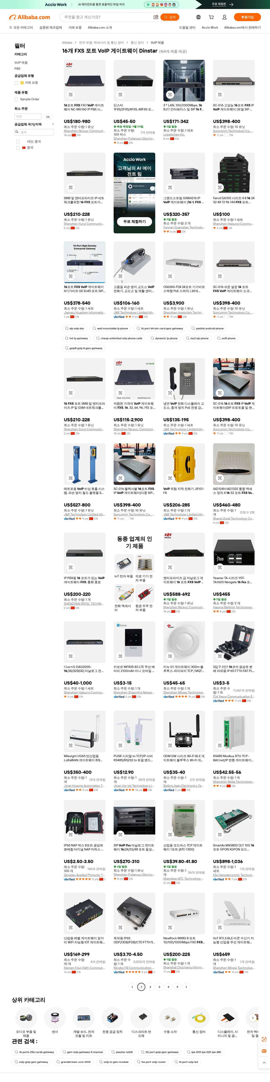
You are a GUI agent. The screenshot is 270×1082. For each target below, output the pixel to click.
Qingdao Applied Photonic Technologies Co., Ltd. (85, 875)
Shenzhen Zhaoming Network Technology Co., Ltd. (134, 692)
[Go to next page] (186, 987)
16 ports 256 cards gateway (34, 1052)
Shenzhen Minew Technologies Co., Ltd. (184, 692)
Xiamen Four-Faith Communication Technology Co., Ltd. (85, 968)
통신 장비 (137, 42)
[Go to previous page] (132, 987)
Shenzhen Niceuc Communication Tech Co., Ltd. (85, 131)
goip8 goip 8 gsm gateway (83, 348)
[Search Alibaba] (107, 17)
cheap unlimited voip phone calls (119, 338)
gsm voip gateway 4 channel (83, 1052)
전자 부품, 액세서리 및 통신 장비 (101, 42)
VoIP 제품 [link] (157, 42)
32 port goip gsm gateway (159, 1052)
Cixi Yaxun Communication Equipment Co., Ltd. (234, 696)
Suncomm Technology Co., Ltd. (234, 131)
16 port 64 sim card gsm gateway (160, 328)
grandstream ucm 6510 (73, 1062)
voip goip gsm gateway (31, 1062)
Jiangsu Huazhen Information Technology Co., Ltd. (85, 312)
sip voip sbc (74, 328)
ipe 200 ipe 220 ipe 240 (204, 1052)
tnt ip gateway (76, 338)
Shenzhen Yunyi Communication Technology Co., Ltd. (85, 223)
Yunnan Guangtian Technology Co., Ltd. (184, 227)
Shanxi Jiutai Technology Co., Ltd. (234, 518)
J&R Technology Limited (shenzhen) (134, 312)
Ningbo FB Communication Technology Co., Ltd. (134, 968)
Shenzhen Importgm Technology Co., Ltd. (184, 312)
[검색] (169, 17)
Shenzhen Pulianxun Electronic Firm (134, 138)
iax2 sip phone (197, 338)
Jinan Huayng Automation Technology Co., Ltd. (85, 786)
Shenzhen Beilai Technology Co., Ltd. (234, 781)
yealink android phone (207, 328)
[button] (156, 17)
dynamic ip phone (164, 338)
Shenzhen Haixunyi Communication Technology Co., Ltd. (234, 223)
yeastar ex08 (122, 1052)
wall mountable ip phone (110, 328)
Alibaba (67, 42)
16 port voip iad (186, 1062)
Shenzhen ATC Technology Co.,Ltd (184, 878)
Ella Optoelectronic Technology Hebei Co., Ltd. (234, 875)
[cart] (212, 18)
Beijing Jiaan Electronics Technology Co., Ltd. (184, 786)
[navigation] (34, 515)
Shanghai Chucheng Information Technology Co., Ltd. (184, 967)
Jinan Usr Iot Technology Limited (134, 786)
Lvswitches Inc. (174, 134)
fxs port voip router (151, 1062)
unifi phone (226, 338)
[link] (264, 1039)
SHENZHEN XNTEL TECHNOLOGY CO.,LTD (85, 603)
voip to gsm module (113, 1062)
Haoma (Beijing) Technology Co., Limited (234, 607)
